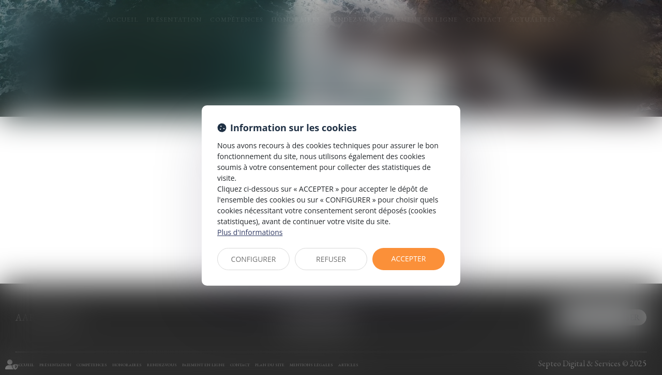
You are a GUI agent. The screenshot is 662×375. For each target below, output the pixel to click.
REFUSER (331, 259)
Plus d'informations (249, 232)
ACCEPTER (409, 258)
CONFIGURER (253, 259)
